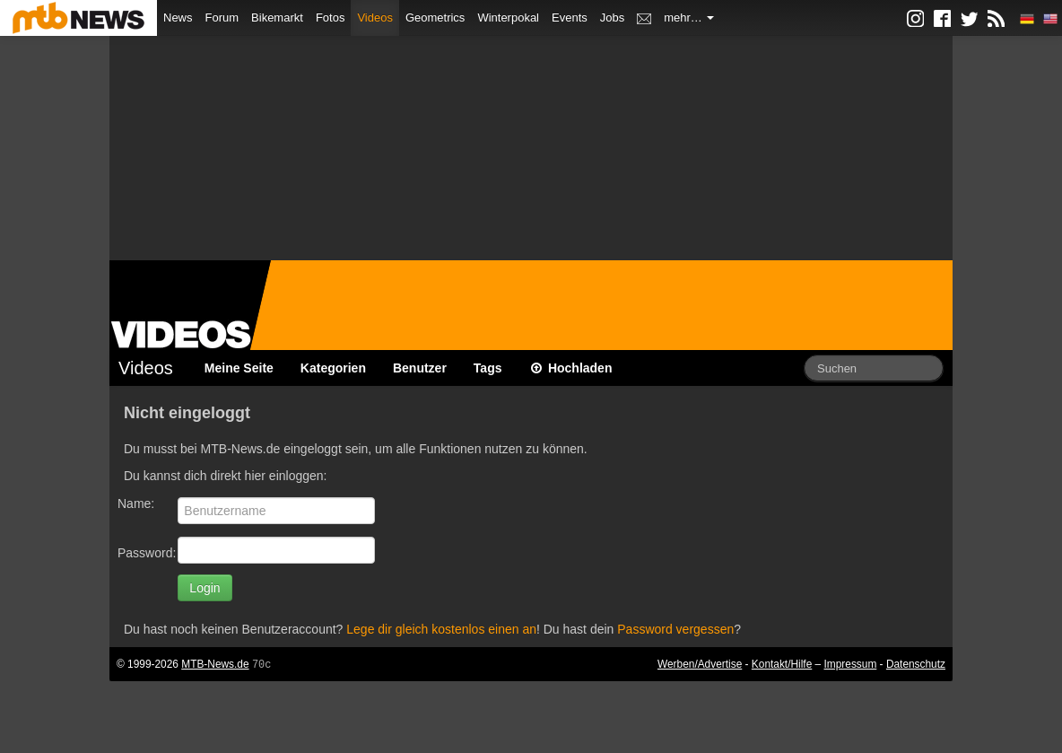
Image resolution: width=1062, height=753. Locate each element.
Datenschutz (915, 664)
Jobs (612, 17)
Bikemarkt (277, 17)
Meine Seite (239, 368)
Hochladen (571, 368)
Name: (136, 503)
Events (570, 17)
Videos (375, 17)
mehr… (689, 17)
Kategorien (333, 368)
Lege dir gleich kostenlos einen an (441, 629)
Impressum (850, 664)
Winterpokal (508, 17)
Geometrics (435, 17)
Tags (488, 368)
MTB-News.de (214, 664)
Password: (147, 553)
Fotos (330, 17)
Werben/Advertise (699, 664)
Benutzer (420, 368)
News (178, 17)
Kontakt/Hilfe (782, 664)
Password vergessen (675, 629)
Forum (222, 17)
